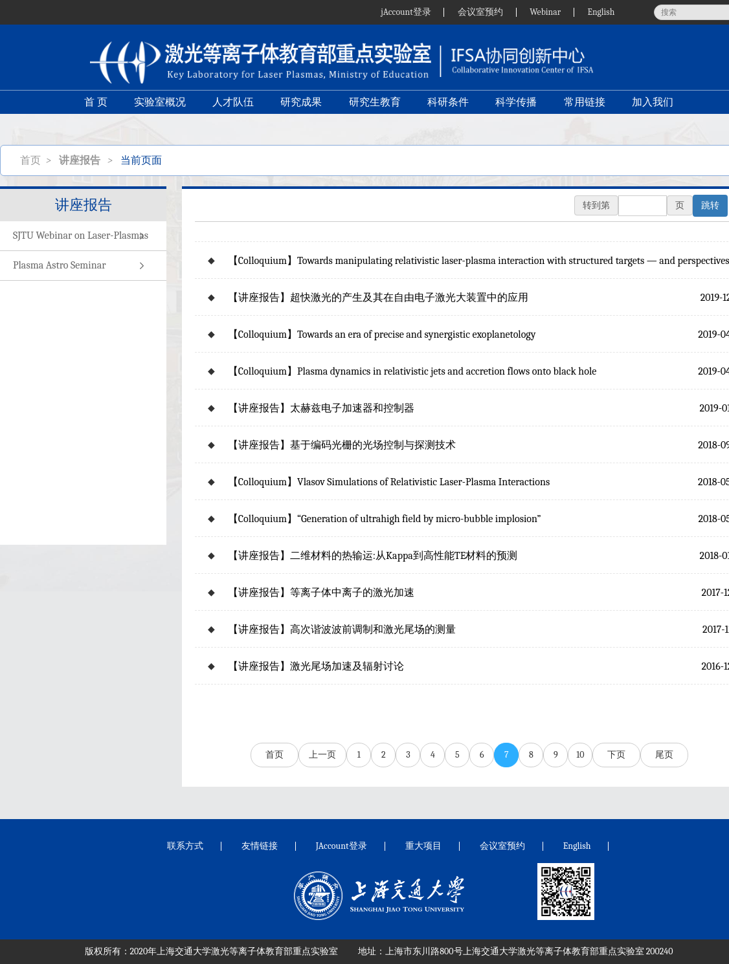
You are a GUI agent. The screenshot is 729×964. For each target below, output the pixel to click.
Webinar (544, 11)
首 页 (94, 114)
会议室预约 (478, 11)
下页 (616, 754)
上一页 (322, 754)
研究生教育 (375, 114)
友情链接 (259, 845)
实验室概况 (159, 114)
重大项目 (423, 845)
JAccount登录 (341, 845)
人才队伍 (232, 114)
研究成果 (301, 114)
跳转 (710, 205)
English (600, 11)
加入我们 (654, 114)
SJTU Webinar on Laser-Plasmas (83, 236)
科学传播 (517, 114)
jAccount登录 (402, 11)
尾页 (664, 754)
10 (580, 754)
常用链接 (586, 114)
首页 (30, 160)
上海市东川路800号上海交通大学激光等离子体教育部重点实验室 (514, 951)
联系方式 (185, 845)
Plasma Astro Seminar (83, 266)
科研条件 (448, 114)
